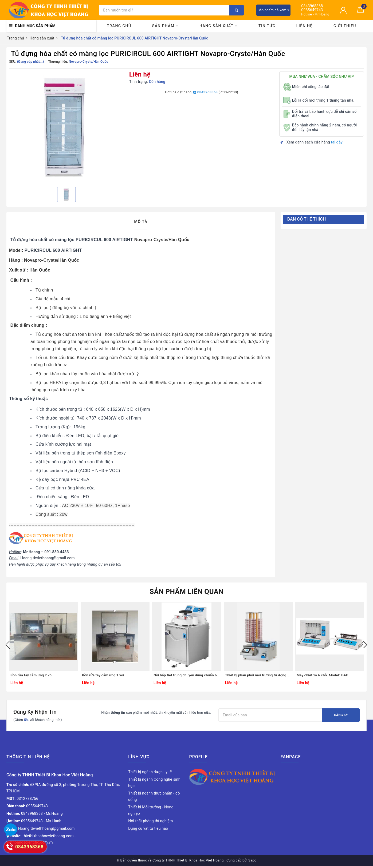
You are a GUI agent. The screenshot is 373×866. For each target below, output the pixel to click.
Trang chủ (119, 26)
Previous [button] (8, 645)
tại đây (337, 142)
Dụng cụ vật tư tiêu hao (148, 828)
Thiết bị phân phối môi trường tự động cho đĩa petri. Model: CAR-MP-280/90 (258, 675)
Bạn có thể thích (306, 219)
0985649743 (312, 10)
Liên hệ (304, 26)
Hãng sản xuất (218, 26)
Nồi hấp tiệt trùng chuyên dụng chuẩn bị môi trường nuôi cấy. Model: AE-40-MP (187, 675)
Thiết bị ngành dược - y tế (150, 772)
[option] (66, 127)
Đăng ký (341, 715)
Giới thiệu (344, 26)
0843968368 (312, 6)
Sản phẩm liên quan (186, 592)
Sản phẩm (165, 26)
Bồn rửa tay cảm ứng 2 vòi (31, 675)
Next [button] (365, 645)
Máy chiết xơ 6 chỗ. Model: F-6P (322, 675)
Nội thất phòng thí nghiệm (150, 821)
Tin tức (267, 26)
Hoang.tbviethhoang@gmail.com (40, 828)
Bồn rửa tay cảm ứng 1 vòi (103, 675)
